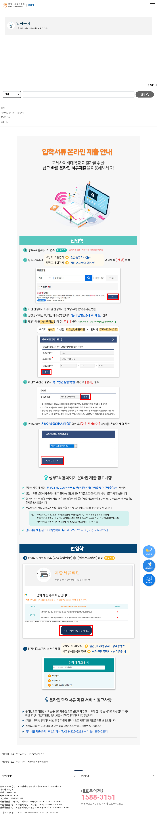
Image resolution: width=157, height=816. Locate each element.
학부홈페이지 (7, 776)
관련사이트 (85, 776)
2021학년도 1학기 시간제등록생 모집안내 (29, 762)
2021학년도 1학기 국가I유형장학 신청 (28, 754)
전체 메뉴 (152, 5)
